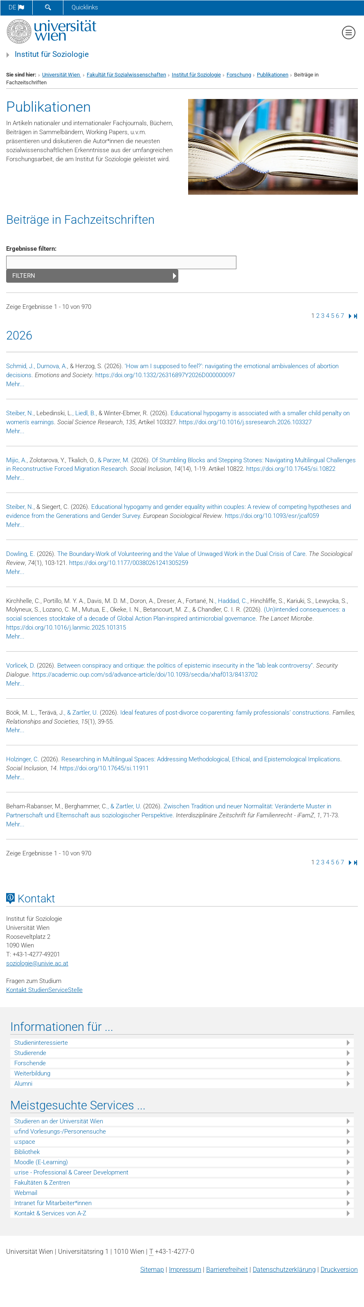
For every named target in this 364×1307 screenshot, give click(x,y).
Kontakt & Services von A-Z (50, 1213)
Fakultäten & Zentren (42, 1182)
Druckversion (339, 1269)
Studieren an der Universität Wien (58, 1121)
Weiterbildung (32, 1073)
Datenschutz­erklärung (284, 1269)
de (16, 7)
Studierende (30, 1053)
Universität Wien (61, 75)
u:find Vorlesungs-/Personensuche (60, 1131)
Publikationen (272, 75)
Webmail (25, 1193)
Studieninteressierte (41, 1042)
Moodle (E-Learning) (41, 1162)
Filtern (23, 275)
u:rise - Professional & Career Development (71, 1172)
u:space (24, 1141)
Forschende (30, 1063)
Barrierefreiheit (227, 1269)
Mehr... (15, 384)
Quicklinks (85, 7)
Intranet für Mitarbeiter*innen (53, 1203)
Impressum (185, 1269)
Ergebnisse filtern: (31, 248)
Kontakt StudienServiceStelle (44, 990)
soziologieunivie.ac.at (37, 963)
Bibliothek (27, 1152)
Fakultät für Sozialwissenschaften (126, 75)
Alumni (23, 1083)
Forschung (239, 75)
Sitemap (152, 1269)
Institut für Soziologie (52, 54)
